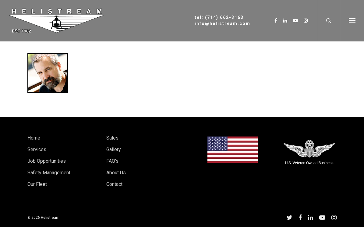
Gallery (113, 149)
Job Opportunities (46, 161)
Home (33, 138)
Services (36, 149)
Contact (114, 184)
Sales (112, 138)
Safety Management (48, 173)
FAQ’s (112, 161)
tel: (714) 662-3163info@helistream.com (222, 20)
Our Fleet (37, 184)
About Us (116, 173)
